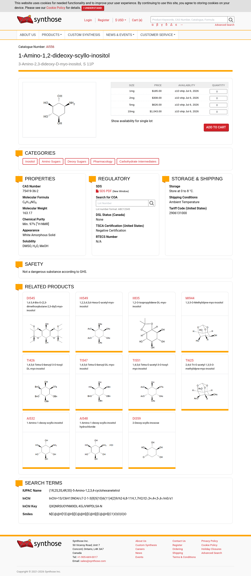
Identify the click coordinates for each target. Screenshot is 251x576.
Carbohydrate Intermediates (137, 161)
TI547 (84, 360)
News (139, 552)
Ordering (178, 548)
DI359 (137, 418)
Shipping (178, 552)
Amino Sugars (51, 161)
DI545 (31, 298)
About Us (28, 35)
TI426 (31, 360)
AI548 (84, 418)
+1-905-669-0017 (87, 557)
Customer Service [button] (156, 35)
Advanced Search (224, 24)
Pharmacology (102, 161)
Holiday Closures (211, 548)
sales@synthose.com (93, 560)
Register (103, 20)
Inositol (30, 161)
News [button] (119, 35)
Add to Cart (216, 127)
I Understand (92, 7)
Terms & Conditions (184, 557)
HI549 (84, 298)
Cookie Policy (55, 8)
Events (139, 557)
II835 (136, 298)
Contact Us (179, 540)
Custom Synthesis (84, 35)
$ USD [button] (119, 20)
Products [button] (51, 35)
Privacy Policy (209, 540)
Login (88, 20)
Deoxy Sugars (77, 161)
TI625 (190, 360)
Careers (140, 548)
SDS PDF (104, 191)
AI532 (31, 418)
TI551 (137, 360)
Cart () (137, 20)
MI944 (190, 298)
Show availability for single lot (132, 121)
